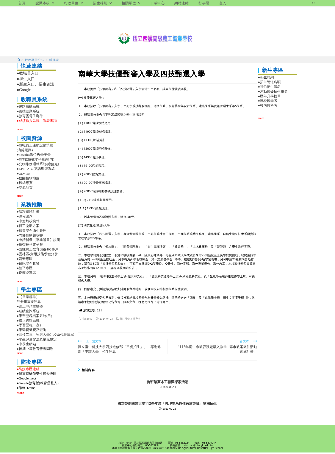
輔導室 (137, 320)
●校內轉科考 (267, 107)
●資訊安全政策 (28, 265)
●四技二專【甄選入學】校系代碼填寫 (45, 336)
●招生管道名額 (269, 83)
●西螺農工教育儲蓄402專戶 (37, 251)
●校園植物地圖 (28, 180)
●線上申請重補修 (30, 308)
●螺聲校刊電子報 (30, 246)
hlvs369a (87, 320)
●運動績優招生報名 (273, 93)
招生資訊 (125, 320)
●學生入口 (26, 80)
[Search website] (314, 3)
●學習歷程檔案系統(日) (34, 317)
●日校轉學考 (267, 102)
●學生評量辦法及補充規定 (37, 341)
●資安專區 (25, 260)
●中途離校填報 (28, 222)
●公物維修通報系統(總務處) (38, 165)
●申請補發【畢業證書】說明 (38, 241)
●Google (24, 91)
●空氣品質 (25, 189)
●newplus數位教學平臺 (34, 156)
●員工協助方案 (28, 227)
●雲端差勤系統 (28, 113)
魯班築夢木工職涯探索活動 (167, 383)
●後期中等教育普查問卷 (35, 350)
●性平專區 (25, 270)
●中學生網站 (26, 345)
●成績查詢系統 (28, 312)
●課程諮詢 (25, 218)
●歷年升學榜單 (269, 98)
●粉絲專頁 (25, 184)
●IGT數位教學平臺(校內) (35, 161)
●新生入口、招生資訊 (35, 86)
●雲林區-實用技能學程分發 (37, 255)
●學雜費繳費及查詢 (31, 331)
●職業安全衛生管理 (31, 232)
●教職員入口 (28, 75)
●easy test (23, 175)
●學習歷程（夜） (30, 327)
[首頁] (18, 61)
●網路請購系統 (28, 108)
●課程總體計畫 (28, 213)
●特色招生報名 (269, 88)
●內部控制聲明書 (30, 237)
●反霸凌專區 (26, 274)
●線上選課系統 (28, 322)
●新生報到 (266, 79)
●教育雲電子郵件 (30, 117)
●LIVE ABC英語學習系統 (36, 170)
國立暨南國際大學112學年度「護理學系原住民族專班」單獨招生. (167, 405)
